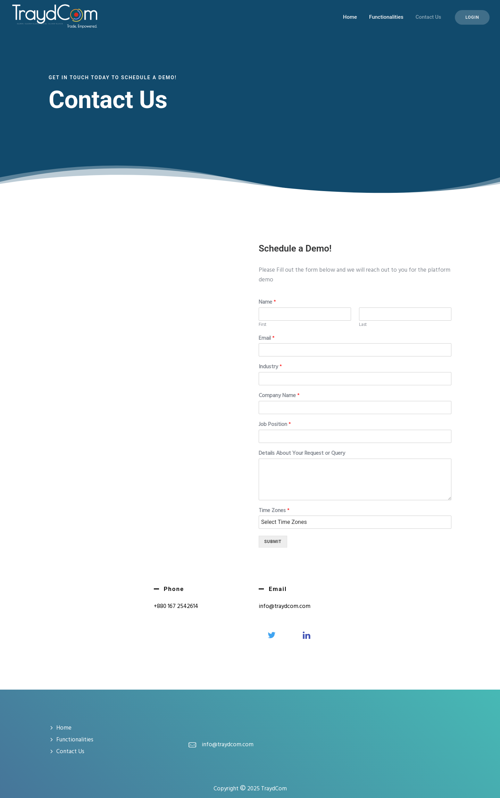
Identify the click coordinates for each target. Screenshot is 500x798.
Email (267, 338)
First (262, 325)
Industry (270, 367)
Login (472, 17)
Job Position (275, 424)
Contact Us (428, 17)
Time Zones (274, 511)
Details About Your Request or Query (302, 453)
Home (350, 17)
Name (267, 302)
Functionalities (386, 17)
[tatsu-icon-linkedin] (306, 635)
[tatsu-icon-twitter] (273, 635)
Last (363, 325)
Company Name (279, 396)
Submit (273, 541)
